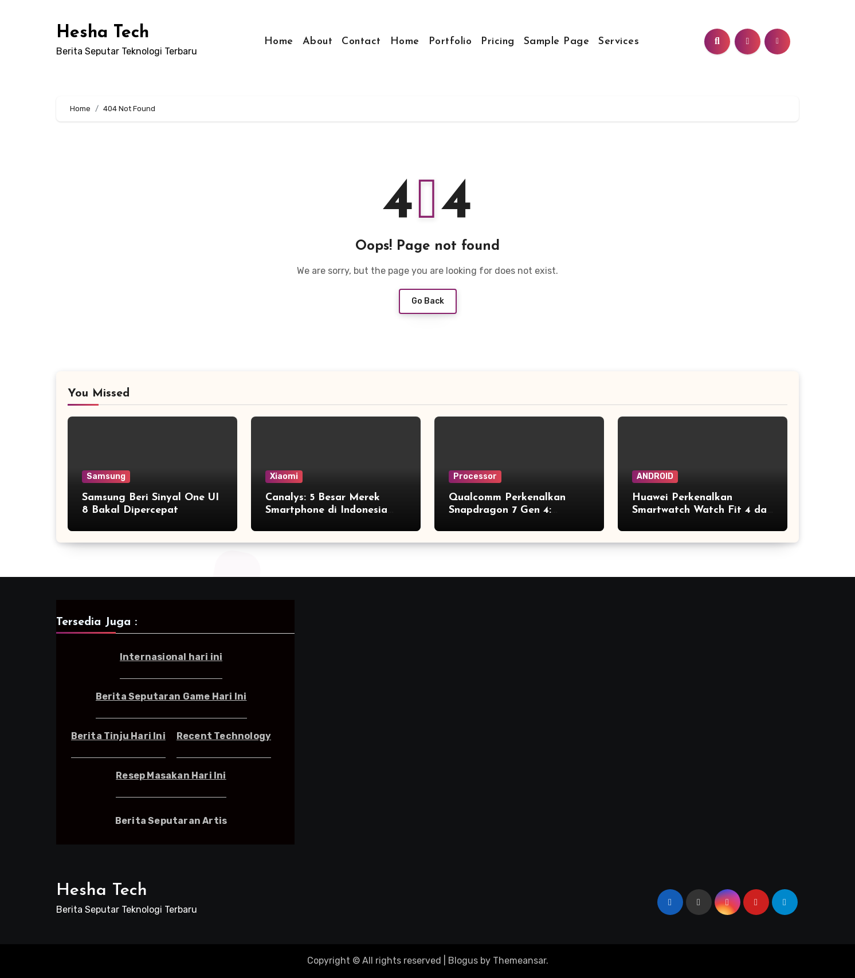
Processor (475, 476)
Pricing (498, 41)
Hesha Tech (102, 33)
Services (618, 41)
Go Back (427, 301)
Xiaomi (284, 476)
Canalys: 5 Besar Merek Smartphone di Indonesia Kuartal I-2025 (326, 510)
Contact (361, 41)
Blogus (463, 960)
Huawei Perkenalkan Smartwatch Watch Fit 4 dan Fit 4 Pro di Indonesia (702, 510)
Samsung (106, 476)
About (318, 41)
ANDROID (655, 476)
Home (278, 41)
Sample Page (557, 41)
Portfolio (450, 41)
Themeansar (519, 960)
